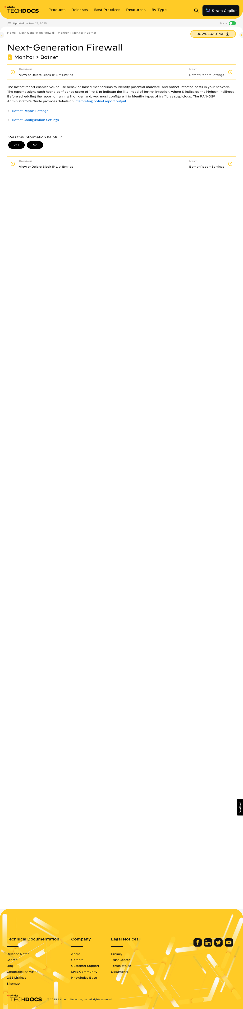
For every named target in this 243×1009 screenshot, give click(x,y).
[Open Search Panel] (197, 11)
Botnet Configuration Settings (35, 120)
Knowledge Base (84, 977)
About (75, 953)
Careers (77, 959)
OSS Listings (16, 977)
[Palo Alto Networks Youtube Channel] (229, 945)
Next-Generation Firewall (37, 32)
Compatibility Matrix (22, 971)
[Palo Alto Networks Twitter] (219, 945)
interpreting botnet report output (100, 101)
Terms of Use (121, 965)
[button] (240, 807)
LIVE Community (84, 971)
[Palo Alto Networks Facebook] (198, 945)
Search (12, 959)
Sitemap (13, 983)
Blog (10, 965)
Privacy (117, 953)
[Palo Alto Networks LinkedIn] (208, 945)
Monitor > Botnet (84, 32)
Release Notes (18, 953)
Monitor (63, 32)
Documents (119, 971)
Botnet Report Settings (30, 111)
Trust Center (120, 959)
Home (11, 32)
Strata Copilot (221, 11)
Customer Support (85, 965)
